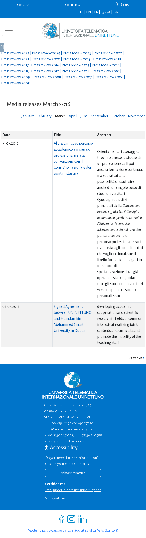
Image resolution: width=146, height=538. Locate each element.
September (99, 116)
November (136, 116)
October (118, 116)
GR (116, 12)
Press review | (16, 53)
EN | (90, 12)
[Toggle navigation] (8, 30)
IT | (83, 12)
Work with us (55, 498)
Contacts (23, 4)
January (27, 116)
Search (122, 4)
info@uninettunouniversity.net (69, 429)
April (73, 116)
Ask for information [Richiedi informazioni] (73, 473)
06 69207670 (83, 423)
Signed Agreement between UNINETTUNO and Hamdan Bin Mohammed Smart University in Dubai (73, 319)
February (44, 116)
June (84, 116)
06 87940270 (62, 423)
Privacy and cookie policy (64, 441)
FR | (97, 12)
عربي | (107, 12)
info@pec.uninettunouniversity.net (73, 490)
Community (72, 4)
